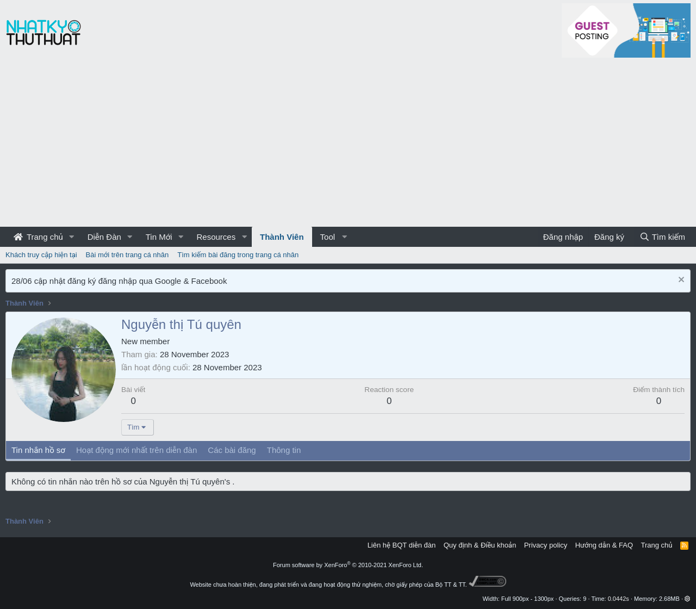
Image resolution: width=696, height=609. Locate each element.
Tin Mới (159, 236)
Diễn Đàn (104, 236)
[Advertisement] (348, 145)
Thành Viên (282, 236)
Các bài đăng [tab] (232, 450)
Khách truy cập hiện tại (41, 255)
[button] (71, 237)
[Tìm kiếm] (662, 237)
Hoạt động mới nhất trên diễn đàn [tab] (136, 450)
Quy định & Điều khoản (480, 545)
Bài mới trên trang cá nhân (127, 255)
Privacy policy (545, 545)
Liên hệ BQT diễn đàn (402, 545)
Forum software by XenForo (348, 565)
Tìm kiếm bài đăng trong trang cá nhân (238, 255)
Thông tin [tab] (284, 450)
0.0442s (618, 598)
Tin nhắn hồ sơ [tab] (38, 450)
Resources (215, 236)
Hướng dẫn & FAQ (604, 545)
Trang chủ (38, 236)
